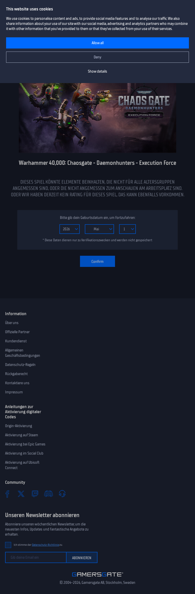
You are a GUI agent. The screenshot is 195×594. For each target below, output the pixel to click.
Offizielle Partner (17, 331)
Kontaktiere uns (17, 383)
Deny (97, 57)
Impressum (14, 392)
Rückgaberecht (16, 373)
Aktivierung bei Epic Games (25, 444)
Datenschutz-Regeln (20, 364)
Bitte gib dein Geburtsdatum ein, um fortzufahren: (97, 217)
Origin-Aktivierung (18, 425)
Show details (97, 71)
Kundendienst (16, 341)
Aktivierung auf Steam (21, 435)
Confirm (97, 261)
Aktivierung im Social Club (24, 453)
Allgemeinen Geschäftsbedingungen (22, 353)
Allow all (98, 42)
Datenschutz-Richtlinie (45, 545)
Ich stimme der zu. (38, 545)
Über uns (12, 322)
